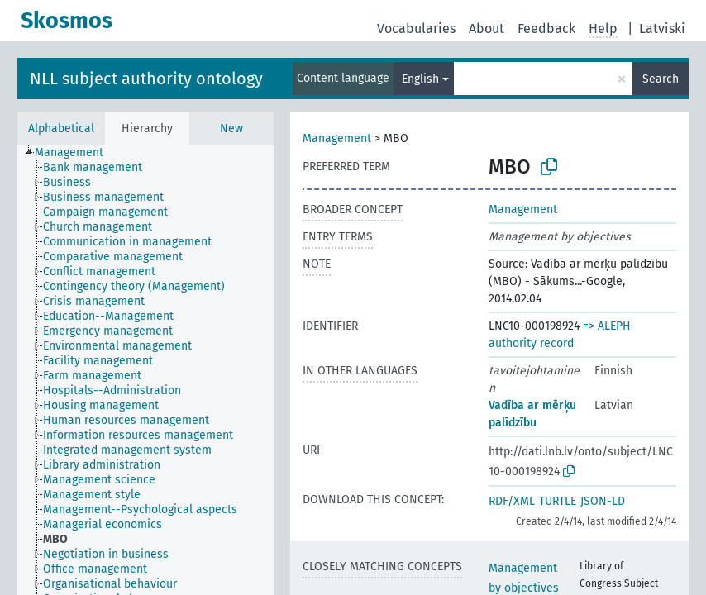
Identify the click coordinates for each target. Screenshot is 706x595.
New (231, 128)
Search (660, 79)
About (486, 28)
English (420, 79)
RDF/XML (512, 501)
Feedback (546, 28)
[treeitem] (76, 152)
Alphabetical (61, 128)
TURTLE (557, 501)
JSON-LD (602, 501)
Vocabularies (416, 28)
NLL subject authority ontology (146, 78)
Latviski (662, 28)
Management (337, 138)
